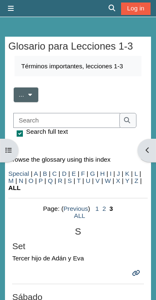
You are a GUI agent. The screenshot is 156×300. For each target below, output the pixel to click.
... (29, 94)
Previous (75, 208)
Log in (135, 8)
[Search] (66, 120)
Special (18, 173)
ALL (79, 215)
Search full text (47, 131)
